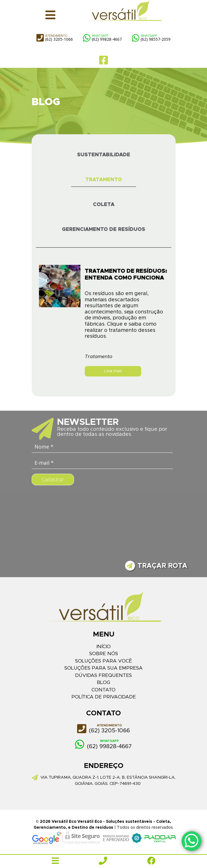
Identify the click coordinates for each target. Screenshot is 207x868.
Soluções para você (103, 661)
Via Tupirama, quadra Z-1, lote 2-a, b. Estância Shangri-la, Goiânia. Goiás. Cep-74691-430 (107, 780)
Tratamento (103, 179)
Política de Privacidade (103, 696)
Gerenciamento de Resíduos (103, 229)
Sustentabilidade (103, 154)
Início (103, 646)
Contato (103, 689)
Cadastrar (53, 479)
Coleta (103, 204)
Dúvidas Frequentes (103, 675)
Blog (103, 682)
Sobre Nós (103, 653)
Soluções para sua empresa (103, 668)
